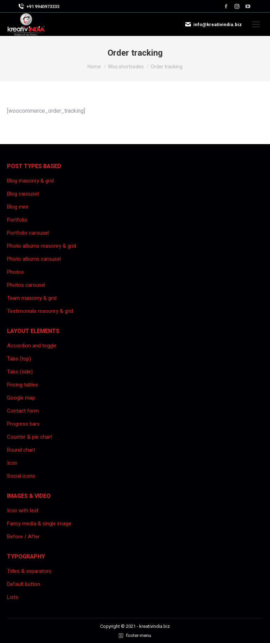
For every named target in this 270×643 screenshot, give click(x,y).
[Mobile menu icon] (256, 24)
